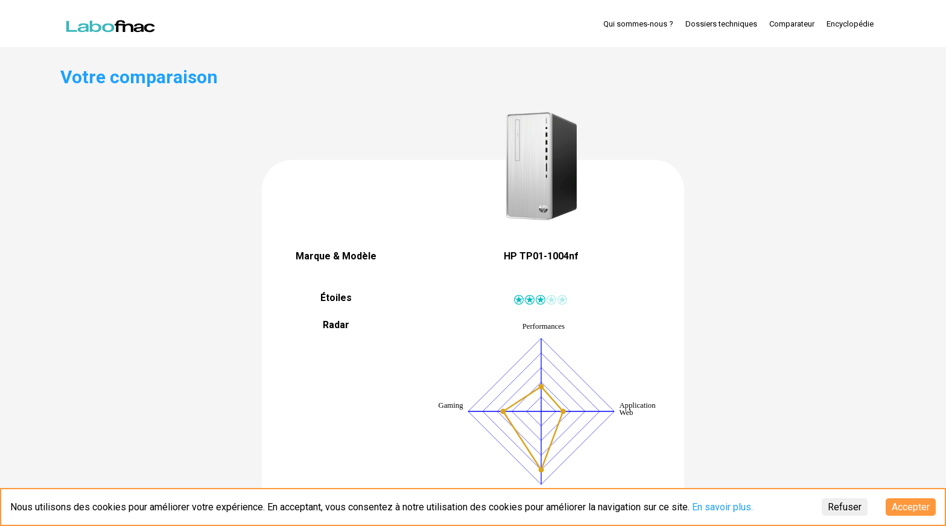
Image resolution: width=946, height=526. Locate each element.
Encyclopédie (850, 23)
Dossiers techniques (721, 23)
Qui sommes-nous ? (638, 23)
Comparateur (791, 23)
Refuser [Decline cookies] (845, 507)
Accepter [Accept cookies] (911, 507)
